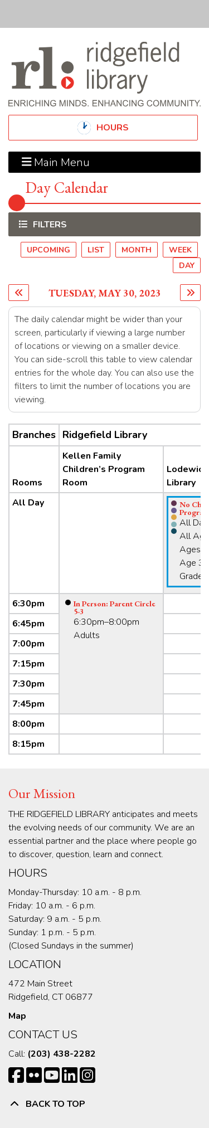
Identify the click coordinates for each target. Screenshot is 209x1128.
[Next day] (190, 292)
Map (17, 1016)
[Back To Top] (104, 1104)
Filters (48, 224)
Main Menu (56, 162)
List (96, 250)
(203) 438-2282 (61, 1054)
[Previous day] (18, 292)
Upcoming (48, 250)
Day (187, 265)
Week (180, 250)
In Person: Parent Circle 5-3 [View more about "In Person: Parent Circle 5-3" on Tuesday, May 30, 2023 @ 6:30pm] (114, 607)
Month (136, 250)
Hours (122, 127)
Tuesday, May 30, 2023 (104, 293)
